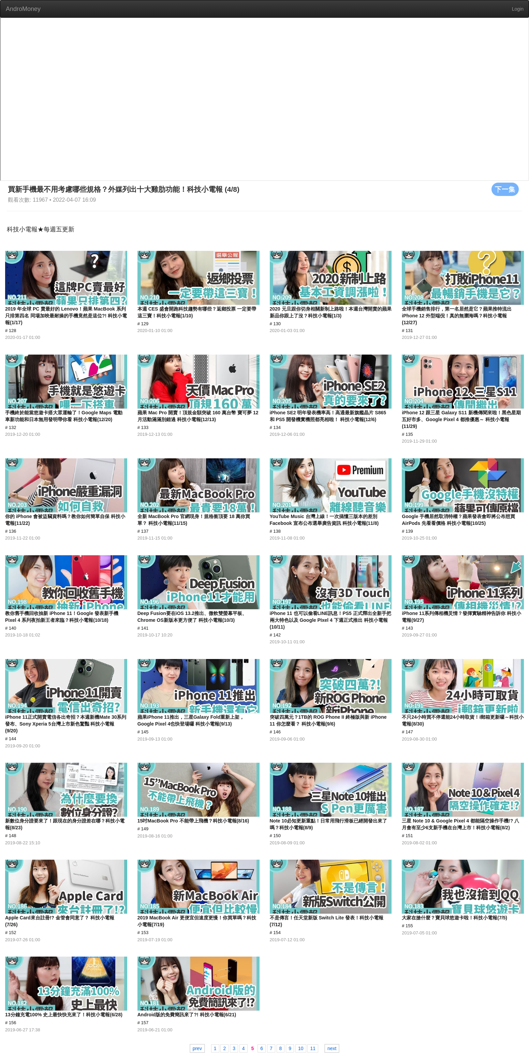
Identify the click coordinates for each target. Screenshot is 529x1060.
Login (518, 9)
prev (197, 1048)
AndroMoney (23, 8)
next (331, 1048)
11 (312, 1048)
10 (301, 1048)
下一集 (505, 189)
